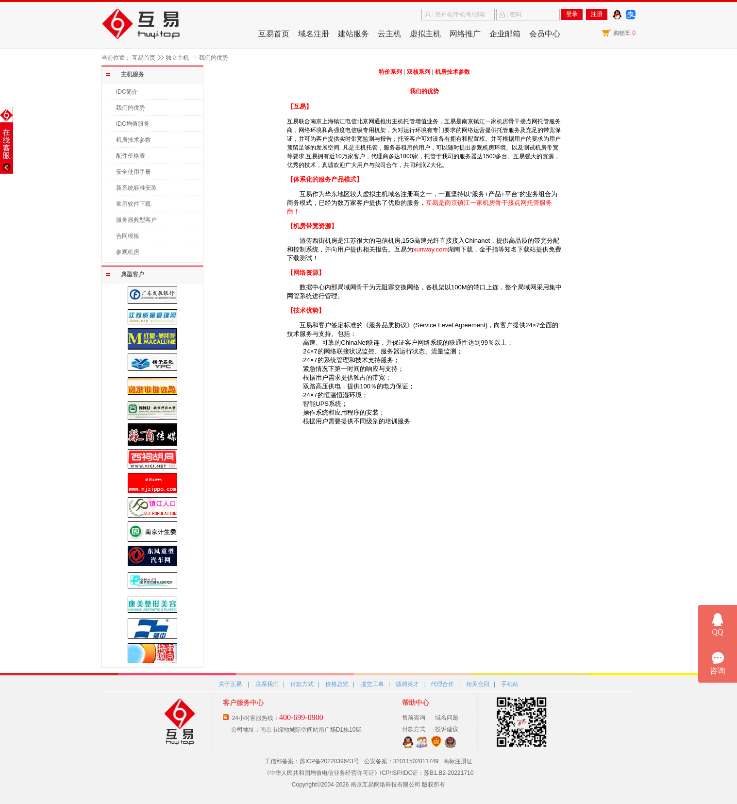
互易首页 (273, 34)
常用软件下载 (133, 204)
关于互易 (230, 684)
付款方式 (302, 684)
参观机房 (127, 252)
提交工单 (372, 684)
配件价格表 (130, 155)
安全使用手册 (133, 171)
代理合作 (442, 684)
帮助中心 (415, 702)
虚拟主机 (425, 34)
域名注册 (313, 34)
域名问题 (446, 717)
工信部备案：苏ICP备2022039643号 (312, 761)
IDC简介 (127, 91)
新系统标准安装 (136, 187)
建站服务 (353, 34)
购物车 (624, 33)
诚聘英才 (407, 684)
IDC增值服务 (133, 123)
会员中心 (544, 34)
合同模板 (127, 236)
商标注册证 (457, 761)
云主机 (389, 34)
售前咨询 (413, 717)
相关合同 (477, 684)
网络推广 (465, 34)
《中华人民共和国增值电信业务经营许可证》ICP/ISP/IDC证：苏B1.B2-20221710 (369, 773)
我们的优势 (130, 107)
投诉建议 (446, 729)
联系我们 (267, 684)
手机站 (510, 684)
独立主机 (177, 57)
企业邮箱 (504, 34)
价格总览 (337, 684)
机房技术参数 (133, 139)
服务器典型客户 (136, 220)
